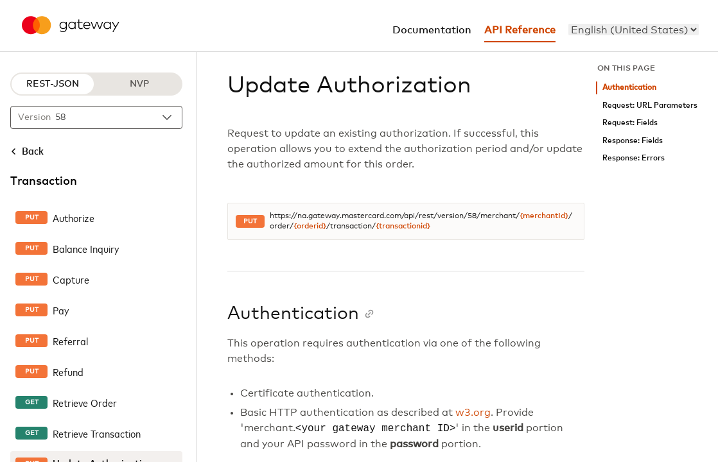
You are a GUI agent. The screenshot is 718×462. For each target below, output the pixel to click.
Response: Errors (633, 158)
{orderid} (309, 226)
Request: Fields (630, 123)
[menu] (633, 29)
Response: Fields (632, 141)
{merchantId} (544, 216)
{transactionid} (403, 226)
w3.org (473, 412)
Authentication (629, 87)
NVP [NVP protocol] (139, 84)
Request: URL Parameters (649, 105)
